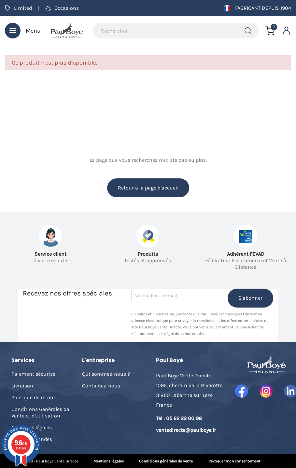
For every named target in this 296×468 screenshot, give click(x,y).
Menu (23, 30)
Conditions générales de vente (166, 461)
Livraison (22, 386)
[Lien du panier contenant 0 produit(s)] (270, 31)
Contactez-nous (101, 386)
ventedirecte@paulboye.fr (186, 430)
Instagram (266, 391)
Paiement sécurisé (33, 374)
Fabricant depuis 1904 (257, 8)
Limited (18, 8)
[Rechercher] (176, 30)
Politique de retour (33, 397)
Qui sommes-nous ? (106, 374)
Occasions (62, 8)
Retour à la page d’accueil (148, 188)
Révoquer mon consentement (234, 461)
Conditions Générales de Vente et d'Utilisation (40, 412)
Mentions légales (108, 461)
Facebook (241, 391)
